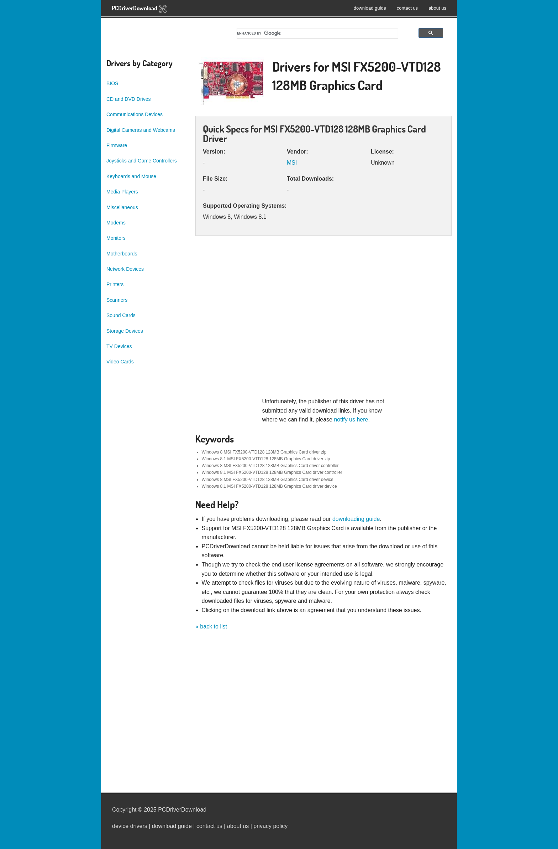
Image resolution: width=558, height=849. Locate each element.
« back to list (211, 626)
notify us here (351, 419)
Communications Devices (134, 114)
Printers (114, 284)
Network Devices (125, 269)
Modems (116, 223)
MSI (292, 163)
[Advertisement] (323, 320)
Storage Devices (124, 331)
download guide (370, 8)
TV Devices (119, 346)
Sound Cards (121, 315)
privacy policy (270, 826)
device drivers (129, 826)
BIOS (112, 83)
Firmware (116, 145)
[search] (317, 33)
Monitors (116, 238)
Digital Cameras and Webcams (140, 130)
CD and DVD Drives (128, 99)
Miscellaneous (122, 207)
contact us (407, 8)
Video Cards (120, 361)
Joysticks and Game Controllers (141, 161)
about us (437, 8)
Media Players (122, 192)
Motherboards (121, 254)
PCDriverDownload (139, 8)
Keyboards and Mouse (131, 176)
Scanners (116, 300)
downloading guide (356, 519)
